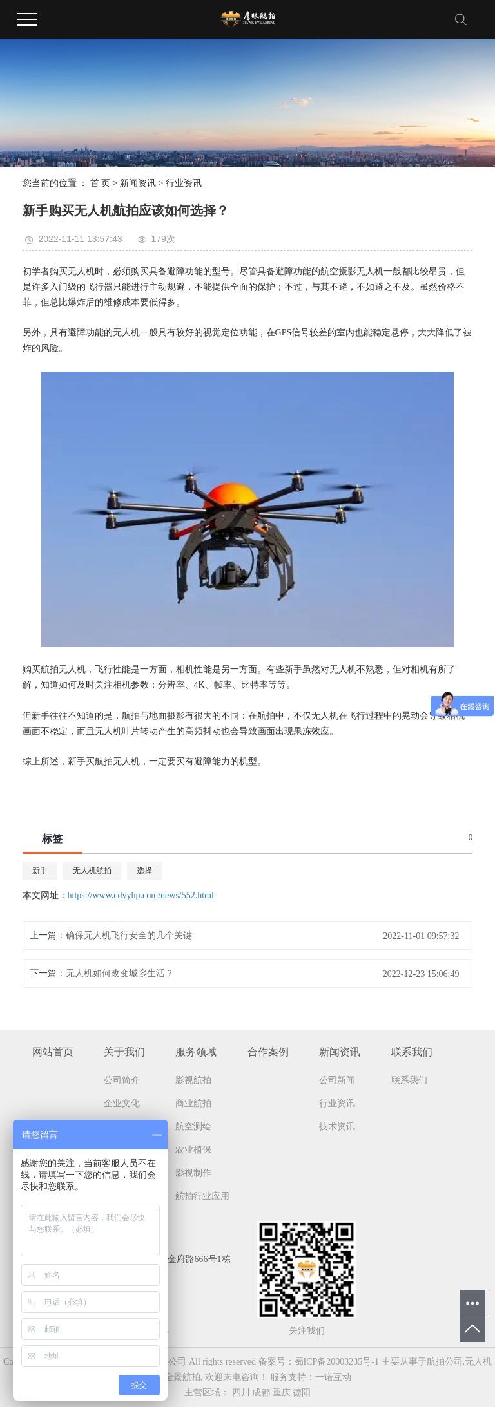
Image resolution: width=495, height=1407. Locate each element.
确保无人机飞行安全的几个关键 (129, 935)
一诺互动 (333, 1377)
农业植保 (193, 1150)
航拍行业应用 (202, 1196)
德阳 (302, 1392)
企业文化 (122, 1103)
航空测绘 (193, 1126)
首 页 (100, 183)
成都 (261, 1392)
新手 (40, 870)
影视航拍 (193, 1080)
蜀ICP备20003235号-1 (337, 1361)
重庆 (282, 1392)
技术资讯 (337, 1126)
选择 (144, 870)
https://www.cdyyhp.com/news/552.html (141, 895)
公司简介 (122, 1080)
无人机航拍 (92, 870)
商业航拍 (193, 1103)
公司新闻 (337, 1080)
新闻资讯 (138, 183)
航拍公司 (445, 1361)
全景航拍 (182, 1377)
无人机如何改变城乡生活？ (120, 973)
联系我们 (409, 1080)
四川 (241, 1392)
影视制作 (193, 1173)
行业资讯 (184, 183)
